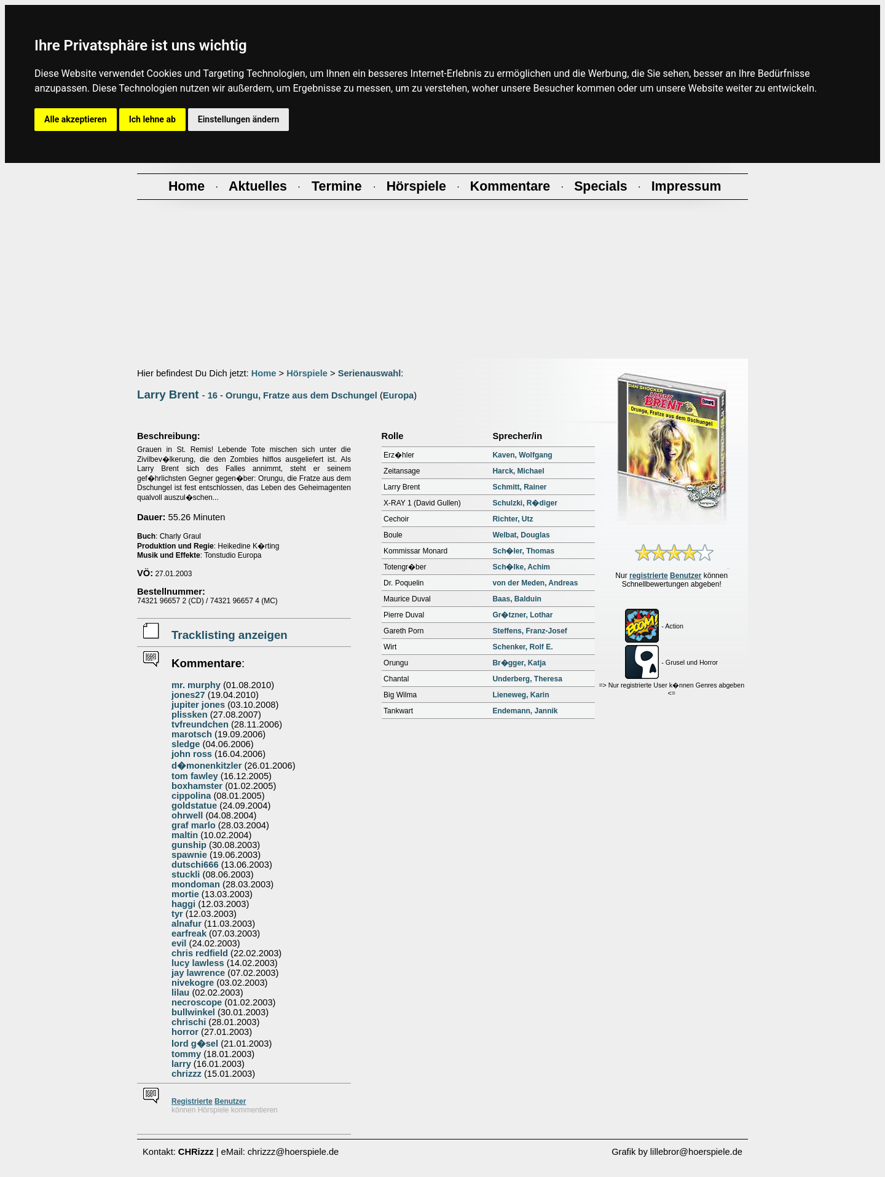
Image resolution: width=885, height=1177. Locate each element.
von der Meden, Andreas (535, 583)
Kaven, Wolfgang (522, 455)
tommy (186, 1054)
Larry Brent (168, 394)
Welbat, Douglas (520, 535)
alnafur (186, 924)
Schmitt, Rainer (519, 487)
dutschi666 (195, 865)
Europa (398, 395)
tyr (177, 914)
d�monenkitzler (206, 766)
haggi (183, 904)
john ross (191, 754)
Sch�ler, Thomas (523, 551)
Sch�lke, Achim (521, 567)
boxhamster (196, 786)
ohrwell (187, 815)
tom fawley (194, 776)
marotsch (191, 734)
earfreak (188, 933)
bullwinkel (193, 1012)
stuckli (185, 874)
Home (264, 373)
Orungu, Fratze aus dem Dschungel (301, 395)
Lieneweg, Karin (520, 695)
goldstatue (194, 805)
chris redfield (199, 953)
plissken (189, 714)
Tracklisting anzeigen (229, 634)
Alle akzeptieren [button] (75, 119)
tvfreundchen (200, 724)
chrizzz (186, 1074)
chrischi (188, 1022)
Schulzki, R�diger (524, 503)
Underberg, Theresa (527, 679)
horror (185, 1032)
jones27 (188, 695)
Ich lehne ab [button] (152, 119)
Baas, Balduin (516, 599)
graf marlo (193, 825)
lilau (180, 992)
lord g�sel (194, 1043)
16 (213, 395)
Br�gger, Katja (519, 663)
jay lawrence (198, 973)
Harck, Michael (518, 471)
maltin (184, 835)
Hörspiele (307, 373)
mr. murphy (196, 685)
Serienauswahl (369, 373)
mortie (185, 894)
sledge (185, 744)
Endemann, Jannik (524, 711)
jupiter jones (198, 705)
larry (181, 1064)
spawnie (189, 855)
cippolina (191, 796)
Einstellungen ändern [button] (239, 119)
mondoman (195, 884)
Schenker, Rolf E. (522, 647)
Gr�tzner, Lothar (522, 615)
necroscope (196, 1002)
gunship (188, 845)
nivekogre (192, 983)
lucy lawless (197, 963)
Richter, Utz (512, 519)
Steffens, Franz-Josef (529, 631)
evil (178, 943)
